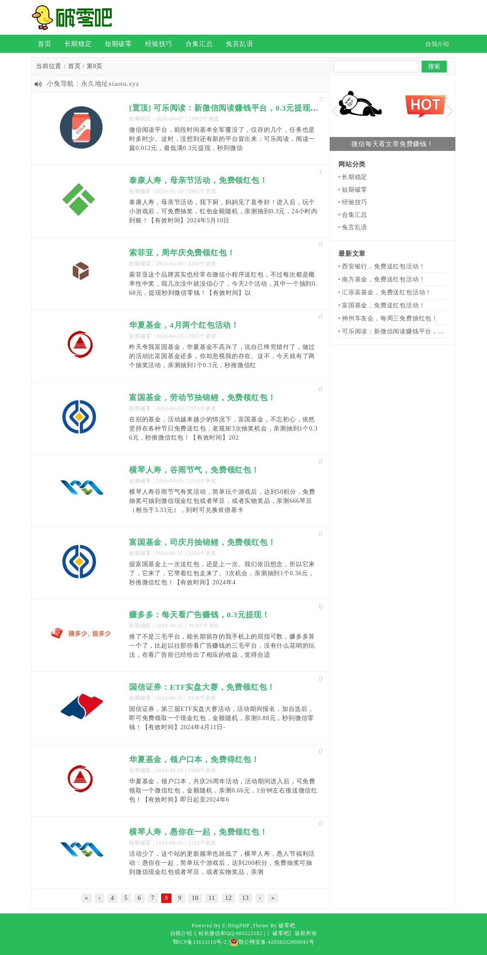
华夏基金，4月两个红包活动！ (184, 325)
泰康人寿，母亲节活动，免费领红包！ (198, 180)
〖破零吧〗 (281, 933)
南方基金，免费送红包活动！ (383, 279)
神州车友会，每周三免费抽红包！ (390, 318)
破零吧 (287, 925)
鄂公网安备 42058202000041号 (272, 942)
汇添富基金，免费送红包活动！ (387, 292)
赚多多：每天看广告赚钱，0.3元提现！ (199, 614)
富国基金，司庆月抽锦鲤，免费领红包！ (202, 542)
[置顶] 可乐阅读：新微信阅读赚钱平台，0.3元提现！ (224, 108)
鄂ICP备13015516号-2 (200, 942)
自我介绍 (181, 933)
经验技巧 (158, 43)
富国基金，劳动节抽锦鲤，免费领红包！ (202, 397)
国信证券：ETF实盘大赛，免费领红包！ (202, 687)
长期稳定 (78, 43)
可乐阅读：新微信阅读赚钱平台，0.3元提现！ (407, 331)
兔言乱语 (239, 43)
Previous (335, 111)
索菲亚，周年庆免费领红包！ (182, 252)
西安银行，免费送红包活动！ (383, 266)
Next (450, 111)
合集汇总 (199, 43)
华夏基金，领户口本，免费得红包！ (194, 759)
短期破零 (118, 43)
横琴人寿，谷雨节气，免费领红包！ (194, 470)
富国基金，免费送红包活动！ (383, 305)
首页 (45, 43)
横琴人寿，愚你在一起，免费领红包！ (198, 832)
